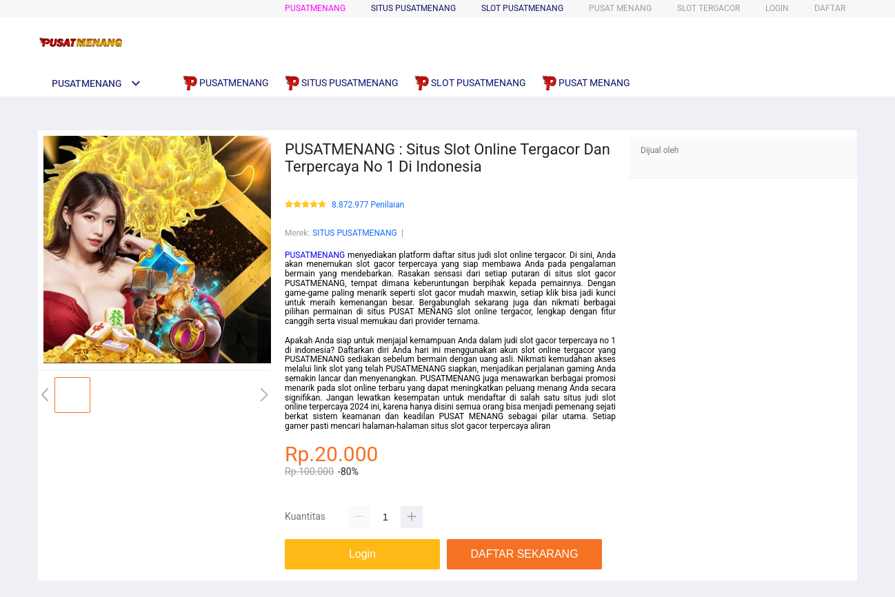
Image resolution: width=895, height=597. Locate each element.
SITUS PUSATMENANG (354, 233)
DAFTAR (829, 8)
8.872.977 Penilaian (368, 205)
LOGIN (777, 8)
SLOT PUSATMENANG (522, 8)
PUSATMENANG (315, 8)
